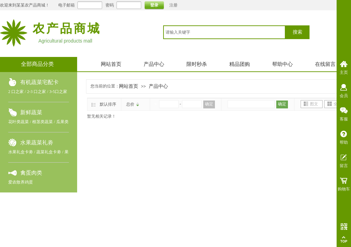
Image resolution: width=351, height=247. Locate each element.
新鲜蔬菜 (31, 112)
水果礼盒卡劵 (20, 152)
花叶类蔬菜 (18, 121)
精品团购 (239, 64)
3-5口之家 (58, 91)
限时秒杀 (196, 64)
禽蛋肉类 (31, 173)
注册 (173, 5)
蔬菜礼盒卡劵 (48, 152)
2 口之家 (16, 91)
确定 (209, 104)
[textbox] (224, 32)
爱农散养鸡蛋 (20, 182)
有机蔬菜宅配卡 (39, 82)
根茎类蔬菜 (42, 121)
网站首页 (111, 64)
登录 (154, 5)
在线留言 (325, 64)
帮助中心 (282, 64)
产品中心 (154, 64)
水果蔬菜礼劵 (36, 142)
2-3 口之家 (36, 91)
